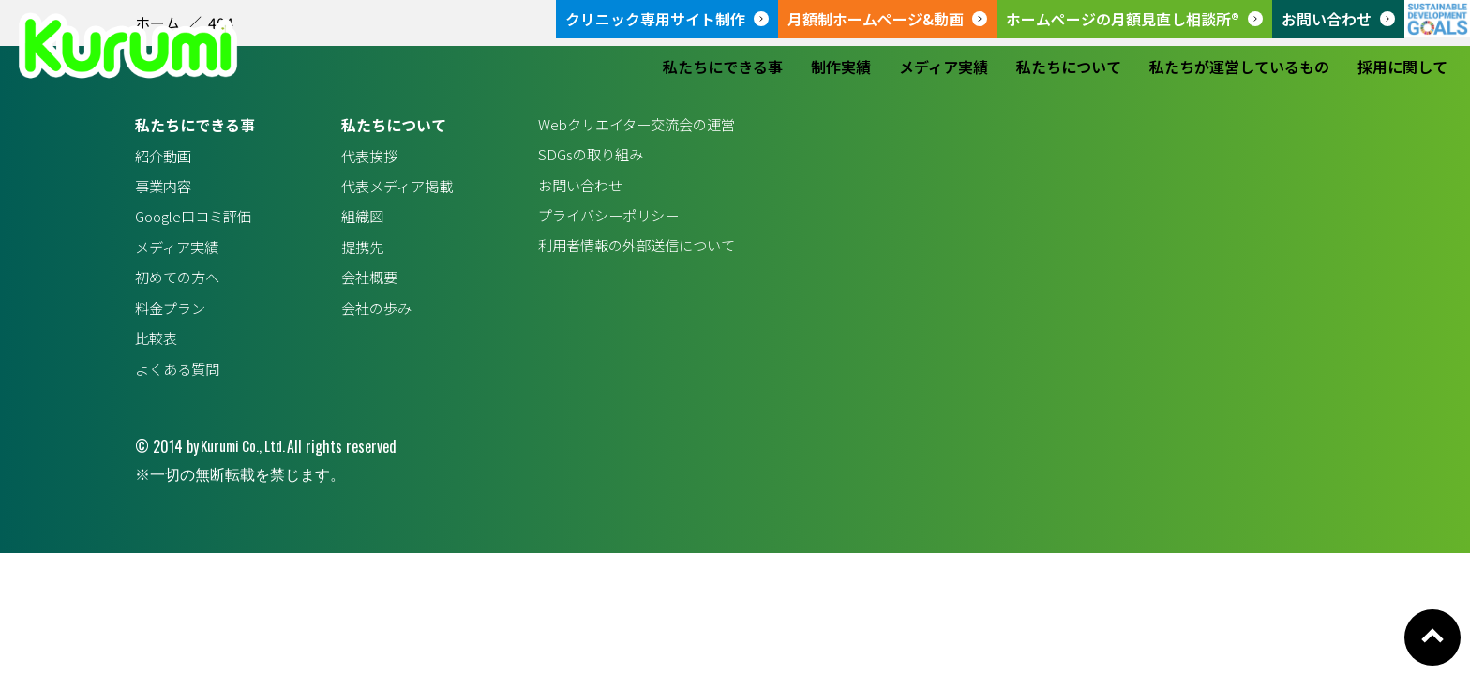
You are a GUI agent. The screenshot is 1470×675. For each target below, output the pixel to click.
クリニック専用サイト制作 (655, 19)
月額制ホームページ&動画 (876, 19)
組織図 (356, 219)
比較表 (157, 346)
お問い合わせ (1327, 19)
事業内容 (165, 187)
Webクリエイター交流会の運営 (630, 124)
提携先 (356, 251)
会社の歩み (371, 315)
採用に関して (1403, 66)
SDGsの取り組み (581, 156)
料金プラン (172, 315)
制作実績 (841, 66)
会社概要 (364, 283)
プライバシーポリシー (600, 219)
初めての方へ (180, 283)
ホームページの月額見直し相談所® (1122, 19)
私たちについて (1068, 66)
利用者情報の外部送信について (630, 251)
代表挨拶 (364, 156)
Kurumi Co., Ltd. (246, 456)
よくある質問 (180, 378)
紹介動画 (165, 156)
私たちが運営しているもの (1239, 66)
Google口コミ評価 (198, 219)
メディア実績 (943, 66)
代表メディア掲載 (393, 187)
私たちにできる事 (723, 66)
